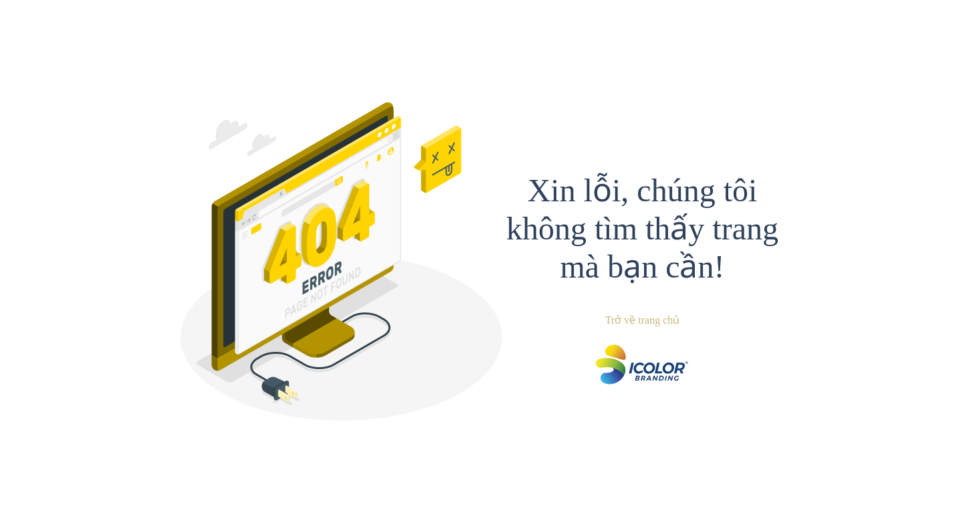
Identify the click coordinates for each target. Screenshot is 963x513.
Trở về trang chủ (642, 320)
